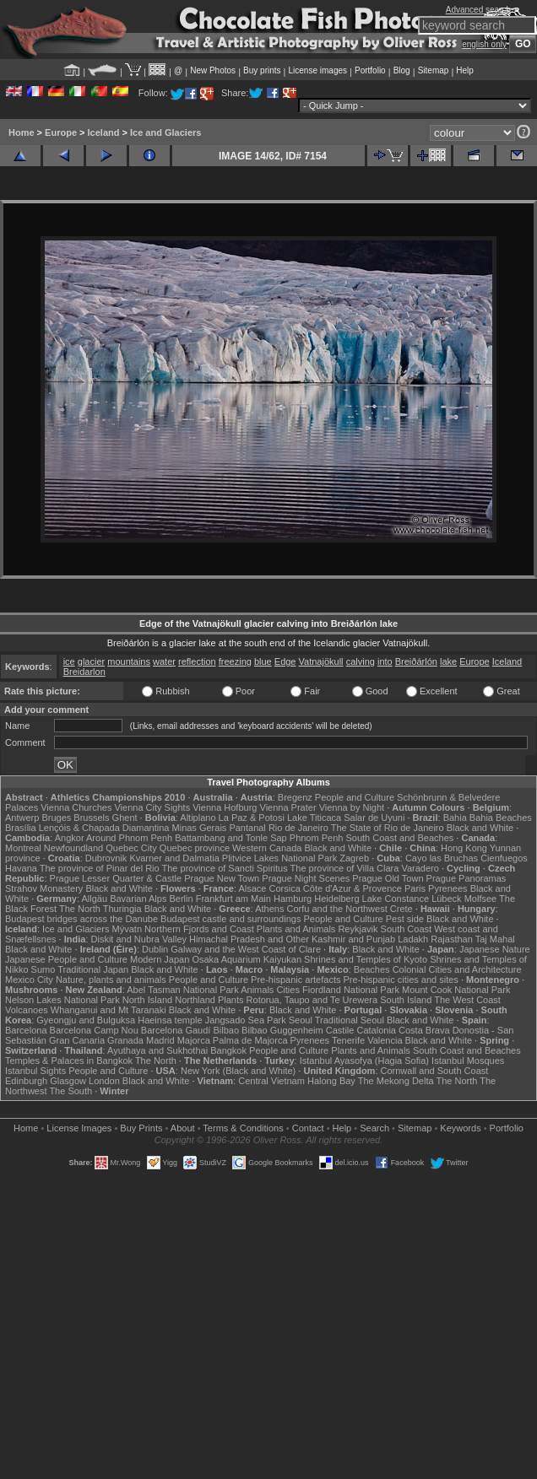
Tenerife (348, 1040)
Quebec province (195, 848)
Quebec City (131, 848)
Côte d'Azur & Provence (352, 888)
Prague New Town (221, 878)
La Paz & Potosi (252, 817)
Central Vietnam (271, 1081)
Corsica (284, 888)
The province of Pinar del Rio (100, 868)
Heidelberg (336, 898)
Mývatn (127, 929)
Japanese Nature (494, 949)
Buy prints (261, 70)
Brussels (91, 817)
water (164, 661)
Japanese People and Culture (66, 959)
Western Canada (266, 848)
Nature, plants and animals (111, 979)
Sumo (43, 969)
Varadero (419, 868)
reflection (197, 661)
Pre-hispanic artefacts (295, 979)
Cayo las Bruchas (441, 858)
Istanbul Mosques (467, 1060)
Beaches (372, 969)
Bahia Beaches (500, 817)
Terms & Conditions (243, 1128)
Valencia (384, 1040)
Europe (61, 132)
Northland (195, 1000)
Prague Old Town (387, 878)
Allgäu (95, 898)
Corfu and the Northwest (337, 909)
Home (21, 132)
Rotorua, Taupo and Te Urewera (312, 1000)
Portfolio (370, 70)
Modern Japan (159, 959)
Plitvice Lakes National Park (279, 858)
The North (79, 909)
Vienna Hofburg (225, 807)
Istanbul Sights (35, 1071)
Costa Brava (424, 1030)
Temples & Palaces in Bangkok (69, 1060)
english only (484, 44)
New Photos (213, 70)
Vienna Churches (76, 807)
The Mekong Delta (396, 1081)
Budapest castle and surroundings (230, 919)
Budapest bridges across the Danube (81, 919)
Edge (285, 661)
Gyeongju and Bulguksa (85, 1020)
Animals (257, 990)
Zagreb (354, 858)
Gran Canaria (77, 1040)
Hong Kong (464, 848)
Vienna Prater (288, 807)
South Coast (406, 929)
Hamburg (293, 898)
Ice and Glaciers (165, 132)
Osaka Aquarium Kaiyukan (246, 959)
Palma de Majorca (250, 1040)
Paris (415, 888)
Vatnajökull (321, 661)
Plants (231, 1000)
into (385, 661)
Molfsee (480, 898)
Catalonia (375, 1030)
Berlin (181, 898)
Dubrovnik (106, 858)
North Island (147, 1000)
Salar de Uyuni (374, 817)
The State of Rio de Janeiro (387, 828)
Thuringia (122, 909)
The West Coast (467, 1000)
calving (360, 661)
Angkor (69, 838)
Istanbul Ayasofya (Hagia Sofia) (364, 1060)
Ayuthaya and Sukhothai (157, 1050)
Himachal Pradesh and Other (249, 939)
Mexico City (29, 979)
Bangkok (228, 1050)
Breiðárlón (416, 661)
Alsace (252, 888)
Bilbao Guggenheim (282, 1030)
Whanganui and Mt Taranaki (108, 1010)
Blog (401, 70)
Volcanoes (26, 1010)
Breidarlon (84, 672)
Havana (21, 868)
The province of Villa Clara (344, 868)
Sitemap (433, 70)
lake (448, 661)
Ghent (125, 817)
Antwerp (22, 817)
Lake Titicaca (314, 817)
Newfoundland (73, 848)
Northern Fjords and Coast (199, 929)
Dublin (155, 949)
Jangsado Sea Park (245, 1020)
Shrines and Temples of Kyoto (365, 959)
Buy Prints (141, 1128)
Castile (340, 1030)
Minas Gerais (199, 828)
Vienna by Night (351, 807)
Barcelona (26, 1030)
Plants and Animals (296, 929)
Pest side (405, 919)
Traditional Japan (92, 969)
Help (465, 70)
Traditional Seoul (349, 1020)
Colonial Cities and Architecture (457, 969)
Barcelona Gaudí (176, 1030)
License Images (78, 1128)
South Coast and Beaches (399, 838)
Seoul (300, 1020)
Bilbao (226, 1030)
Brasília (20, 828)
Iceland (104, 132)
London (104, 1081)
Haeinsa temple (170, 1020)
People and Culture (354, 797)
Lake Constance (396, 898)
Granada (125, 1040)
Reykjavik (357, 929)
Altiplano (197, 817)
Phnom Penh (317, 838)
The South (70, 1091)
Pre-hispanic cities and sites (401, 979)
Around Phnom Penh (129, 838)
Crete (401, 909)
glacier (91, 661)
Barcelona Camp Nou (94, 1030)
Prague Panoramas (466, 878)
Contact (308, 1128)
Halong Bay (331, 1081)
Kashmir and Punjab (353, 939)
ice (69, 661)
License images (318, 70)
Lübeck (446, 898)
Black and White (480, 828)
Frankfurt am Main (233, 898)
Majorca (193, 1040)
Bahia (455, 817)
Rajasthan (452, 939)
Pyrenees (447, 888)
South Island (405, 1000)
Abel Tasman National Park (182, 990)
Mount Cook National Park (456, 990)
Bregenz (295, 797)
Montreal (23, 848)
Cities (288, 990)
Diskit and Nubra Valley (139, 939)
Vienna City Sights (152, 807)
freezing (235, 661)
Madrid (160, 1040)
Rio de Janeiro (298, 828)
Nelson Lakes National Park (62, 1000)
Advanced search (478, 9)
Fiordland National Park (350, 990)
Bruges (56, 817)
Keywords (460, 1128)
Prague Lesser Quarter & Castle (116, 878)
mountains (128, 661)
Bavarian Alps (138, 898)
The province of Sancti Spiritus (225, 868)
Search (374, 1128)
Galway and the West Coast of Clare (246, 949)
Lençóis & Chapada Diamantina (104, 828)
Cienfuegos (504, 858)
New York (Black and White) (238, 1071)
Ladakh (413, 939)
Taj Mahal (495, 939)
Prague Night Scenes (306, 878)
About (183, 1128)
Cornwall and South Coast (435, 1071)
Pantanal (247, 828)
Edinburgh (26, 1081)
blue (263, 661)
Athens (269, 909)
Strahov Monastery (44, 888)
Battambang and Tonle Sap (231, 838)
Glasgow (68, 1081)
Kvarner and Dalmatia (174, 858)
